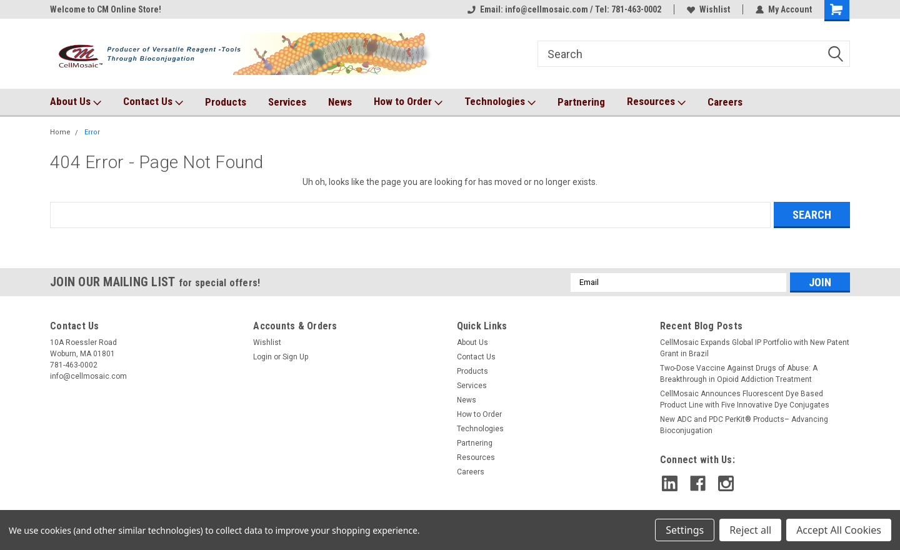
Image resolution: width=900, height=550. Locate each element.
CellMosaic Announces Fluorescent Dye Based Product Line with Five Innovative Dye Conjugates (744, 399)
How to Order (408, 102)
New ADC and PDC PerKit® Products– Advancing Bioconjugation (744, 425)
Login (262, 356)
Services (287, 102)
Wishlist (708, 9)
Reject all (750, 530)
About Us (75, 102)
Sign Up (295, 356)
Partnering (581, 102)
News (340, 102)
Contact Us (153, 102)
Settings (685, 530)
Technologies (500, 102)
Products (225, 102)
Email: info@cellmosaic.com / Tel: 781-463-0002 (564, 9)
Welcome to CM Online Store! (105, 9)
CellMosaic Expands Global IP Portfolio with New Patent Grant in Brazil (754, 348)
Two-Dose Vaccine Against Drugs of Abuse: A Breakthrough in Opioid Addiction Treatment (739, 374)
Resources (656, 102)
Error (92, 132)
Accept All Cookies (838, 530)
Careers (725, 102)
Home (60, 132)
